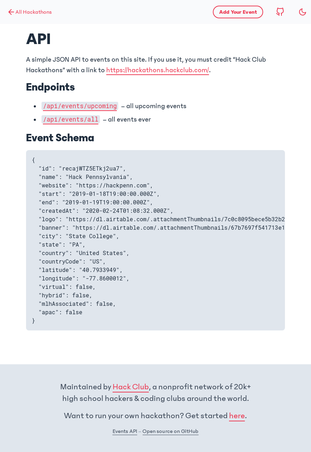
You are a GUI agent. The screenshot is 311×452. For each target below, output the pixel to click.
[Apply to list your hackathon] (238, 12)
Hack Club (131, 386)
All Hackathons (29, 12)
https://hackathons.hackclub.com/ (157, 70)
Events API (125, 431)
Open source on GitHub (170, 431)
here (237, 415)
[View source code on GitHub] (280, 12)
